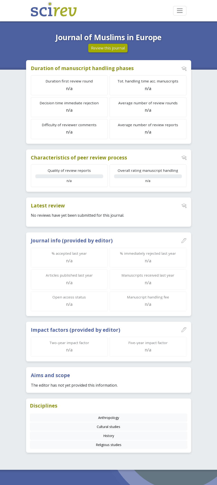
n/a (69, 175)
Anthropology (108, 417)
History (108, 435)
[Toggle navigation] (179, 10)
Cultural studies (108, 426)
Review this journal (108, 48)
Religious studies (108, 444)
